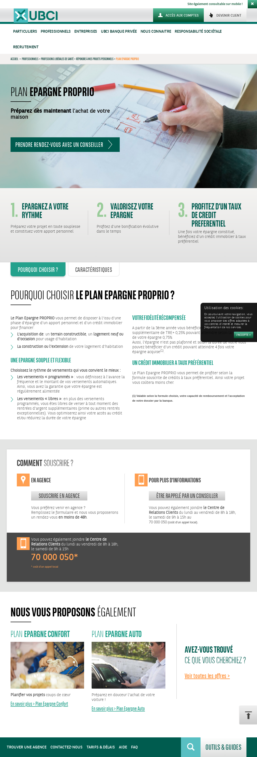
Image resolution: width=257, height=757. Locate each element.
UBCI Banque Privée (119, 31)
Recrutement (26, 47)
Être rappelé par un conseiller (187, 496)
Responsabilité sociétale (198, 31)
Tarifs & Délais (101, 747)
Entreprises (85, 31)
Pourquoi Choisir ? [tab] (38, 270)
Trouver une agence (26, 747)
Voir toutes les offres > (207, 676)
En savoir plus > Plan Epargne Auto (118, 708)
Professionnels (56, 31)
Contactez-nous (66, 747)
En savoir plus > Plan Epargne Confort (39, 703)
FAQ (134, 747)
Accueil (14, 59)
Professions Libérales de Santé (57, 59)
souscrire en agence (59, 496)
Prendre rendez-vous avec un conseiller (59, 145)
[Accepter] (243, 335)
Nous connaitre (156, 31)
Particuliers (25, 31)
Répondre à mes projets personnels (94, 59)
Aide (123, 747)
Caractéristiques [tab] (93, 270)
